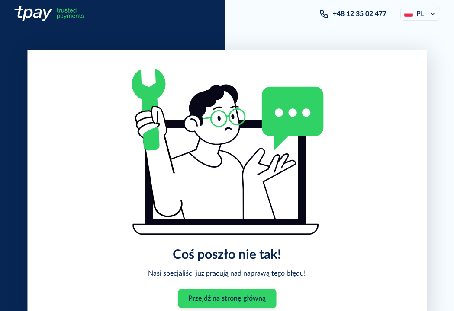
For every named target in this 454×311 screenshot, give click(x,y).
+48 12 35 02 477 (359, 13)
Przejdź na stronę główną (227, 298)
